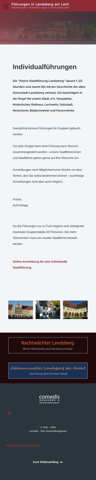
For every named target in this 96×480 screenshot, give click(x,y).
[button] (41, 315)
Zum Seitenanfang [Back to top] (48, 462)
